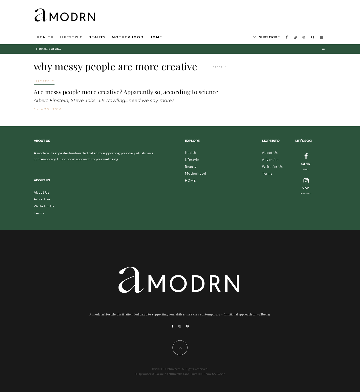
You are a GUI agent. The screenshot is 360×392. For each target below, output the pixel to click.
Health (45, 37)
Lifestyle (71, 37)
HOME (156, 37)
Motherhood (128, 37)
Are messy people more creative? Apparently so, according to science (126, 92)
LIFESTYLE (44, 81)
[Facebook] (287, 37)
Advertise (42, 199)
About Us (42, 192)
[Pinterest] (304, 37)
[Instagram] (295, 37)
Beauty (97, 37)
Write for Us (44, 206)
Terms (39, 213)
